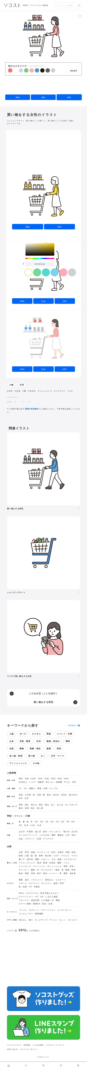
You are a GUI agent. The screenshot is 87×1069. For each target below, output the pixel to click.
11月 (32, 825)
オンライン (46, 883)
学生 (74, 782)
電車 (66, 873)
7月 (68, 822)
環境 (68, 741)
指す (33, 808)
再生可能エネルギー (49, 893)
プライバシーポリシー (29, 1049)
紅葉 (39, 839)
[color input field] (40, 264)
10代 (40, 778)
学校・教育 (25, 741)
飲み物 (48, 856)
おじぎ (60, 805)
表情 (21, 805)
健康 (49, 748)
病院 (68, 852)
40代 (59, 778)
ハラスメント (37, 880)
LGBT (33, 778)
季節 (49, 734)
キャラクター (47, 870)
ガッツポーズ (71, 805)
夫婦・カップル (50, 788)
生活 (22, 384)
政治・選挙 (24, 873)
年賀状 (30, 832)
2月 (41, 822)
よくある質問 (38, 1045)
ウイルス (65, 856)
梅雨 (53, 835)
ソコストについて (14, 1045)
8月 (73, 822)
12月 (39, 825)
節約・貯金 (69, 866)
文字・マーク (57, 756)
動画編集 (39, 914)
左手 (27, 798)
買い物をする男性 (43, 702)
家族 (39, 788)
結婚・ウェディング (40, 852)
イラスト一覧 (74, 725)
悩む (27, 805)
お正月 (22, 832)
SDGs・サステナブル (28, 893)
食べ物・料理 (16, 756)
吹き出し (23, 920)
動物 (22, 748)
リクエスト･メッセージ (55, 1045)
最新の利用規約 (32, 409)
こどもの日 (44, 835)
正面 (39, 795)
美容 (59, 748)
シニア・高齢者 (36, 782)
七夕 (68, 835)
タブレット (34, 910)
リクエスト (61, 391)
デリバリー (24, 870)
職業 (21, 880)
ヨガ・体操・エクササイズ (63, 859)
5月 (57, 822)
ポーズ (23, 734)
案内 (21, 808)
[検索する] (79, 5)
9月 (20, 825)
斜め (49, 795)
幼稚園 (59, 782)
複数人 (32, 788)
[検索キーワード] (65, 5)
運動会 (61, 835)
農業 (58, 900)
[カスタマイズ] (78, 1065)
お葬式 (61, 852)
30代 (53, 778)
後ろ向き (73, 795)
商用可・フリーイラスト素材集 (35, 5)
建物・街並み (53, 741)
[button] (10, 70)
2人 (25, 788)
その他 (36, 763)
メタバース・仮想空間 (29, 900)
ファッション (39, 866)
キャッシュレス (54, 866)
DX (41, 897)
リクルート (60, 880)
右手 (21, 798)
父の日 (74, 832)
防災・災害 (47, 904)
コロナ (56, 856)
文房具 (52, 863)
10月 (26, 825)
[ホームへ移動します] (8, 1065)
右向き (56, 795)
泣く (53, 805)
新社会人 (49, 880)
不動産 (37, 887)
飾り (31, 920)
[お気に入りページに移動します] (61, 1065)
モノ (43, 756)
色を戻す (73, 71)
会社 (27, 880)
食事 (41, 856)
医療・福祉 (35, 748)
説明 (27, 808)
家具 (39, 863)
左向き (33, 391)
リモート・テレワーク (29, 883)
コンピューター (26, 914)
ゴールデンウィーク (28, 835)
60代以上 (23, 782)
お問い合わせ (12, 1049)
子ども (67, 782)
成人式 (38, 832)
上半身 (28, 795)
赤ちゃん (50, 782)
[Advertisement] (43, 85)
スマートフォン (48, 910)
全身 (18, 391)
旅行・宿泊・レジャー (47, 873)
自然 (11, 748)
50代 (66, 778)
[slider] (39, 258)
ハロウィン (30, 839)
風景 (57, 870)
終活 (53, 852)
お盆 (21, 839)
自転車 (73, 873)
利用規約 (27, 1045)
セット (62, 920)
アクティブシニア (27, 863)
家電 (45, 863)
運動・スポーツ (42, 859)
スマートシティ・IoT (28, 897)
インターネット (65, 910)
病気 (74, 852)
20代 (46, 778)
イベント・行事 (64, 734)
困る (41, 805)
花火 (74, 835)
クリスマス (48, 839)
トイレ (66, 863)
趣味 (33, 870)
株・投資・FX (25, 887)
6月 (62, 822)
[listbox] (39, 249)
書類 (59, 863)
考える (34, 805)
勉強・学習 (58, 883)
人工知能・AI (47, 900)
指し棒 (40, 808)
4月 (52, 822)
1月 (36, 822)
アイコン (53, 920)
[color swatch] (28, 272)
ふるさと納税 (51, 897)
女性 (10, 391)
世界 (73, 870)
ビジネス (36, 734)
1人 (71, 391)
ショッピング (46, 391)
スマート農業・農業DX (29, 904)
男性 (21, 778)
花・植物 (65, 870)
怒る (47, 805)
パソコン (23, 910)
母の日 (66, 832)
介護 (27, 856)
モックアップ (41, 920)
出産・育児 (24, 852)
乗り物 (31, 756)
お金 (11, 741)
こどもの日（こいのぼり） (43, 693)
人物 (11, 384)
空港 (33, 873)
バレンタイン (55, 832)
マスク (74, 856)
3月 (47, 822)
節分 (45, 832)
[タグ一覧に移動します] (43, 1065)
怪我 (21, 856)
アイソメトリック (18, 763)
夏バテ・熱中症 (26, 859)
